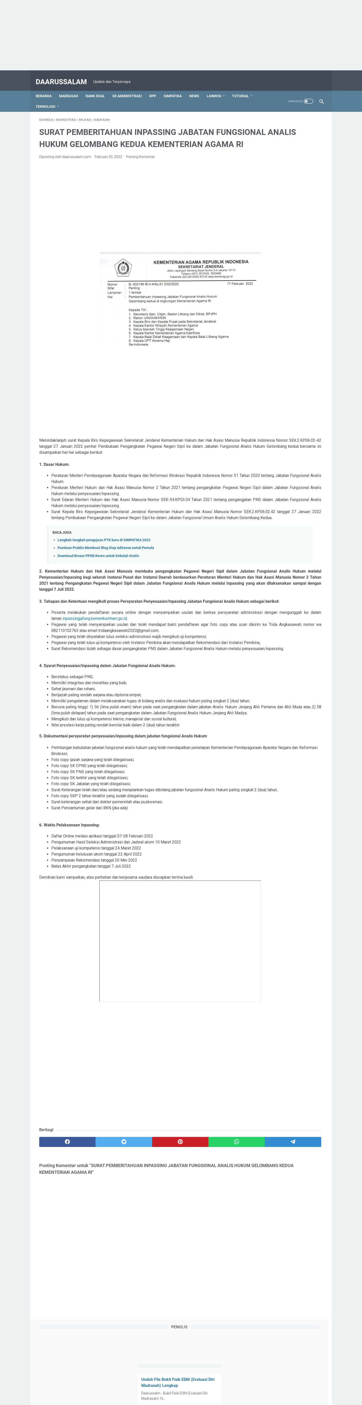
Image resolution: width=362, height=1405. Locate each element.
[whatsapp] (172, 1209)
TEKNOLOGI (49, 98)
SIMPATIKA (176, 88)
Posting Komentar (140, 164)
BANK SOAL (98, 88)
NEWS (198, 88)
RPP (156, 88)
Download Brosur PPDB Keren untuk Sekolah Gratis (98, 575)
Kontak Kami (151, 1387)
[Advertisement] (151, 35)
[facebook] (58, 1209)
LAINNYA (217, 88)
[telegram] (210, 1209)
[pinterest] (134, 1209)
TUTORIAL (244, 88)
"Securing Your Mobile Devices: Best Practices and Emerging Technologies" (283, 335)
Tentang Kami (125, 1387)
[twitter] (96, 1209)
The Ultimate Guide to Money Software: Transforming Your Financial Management (277, 299)
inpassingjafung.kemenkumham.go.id (171, 649)
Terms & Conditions (182, 1387)
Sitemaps (259, 1387)
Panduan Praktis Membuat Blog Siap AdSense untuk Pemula (106, 567)
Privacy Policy (213, 1387)
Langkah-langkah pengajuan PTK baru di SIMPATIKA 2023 (104, 559)
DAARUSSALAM (64, 76)
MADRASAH (72, 88)
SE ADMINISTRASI (130, 88)
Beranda (47, 88)
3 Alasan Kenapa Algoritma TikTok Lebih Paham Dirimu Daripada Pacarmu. (282, 203)
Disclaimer (238, 1387)
